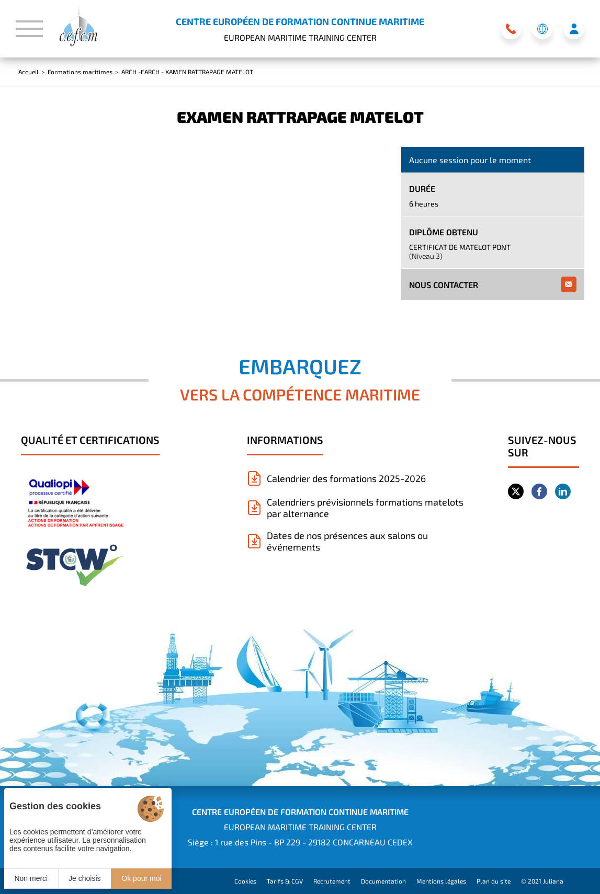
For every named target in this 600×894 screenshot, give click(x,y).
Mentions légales (441, 881)
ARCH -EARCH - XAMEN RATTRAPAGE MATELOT (187, 71)
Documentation (383, 881)
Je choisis (84, 878)
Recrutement (331, 881)
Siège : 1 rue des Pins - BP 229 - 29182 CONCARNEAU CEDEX (300, 842)
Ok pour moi (141, 878)
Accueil (28, 71)
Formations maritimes (80, 71)
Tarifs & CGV (285, 881)
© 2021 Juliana (542, 881)
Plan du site (494, 881)
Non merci (31, 878)
